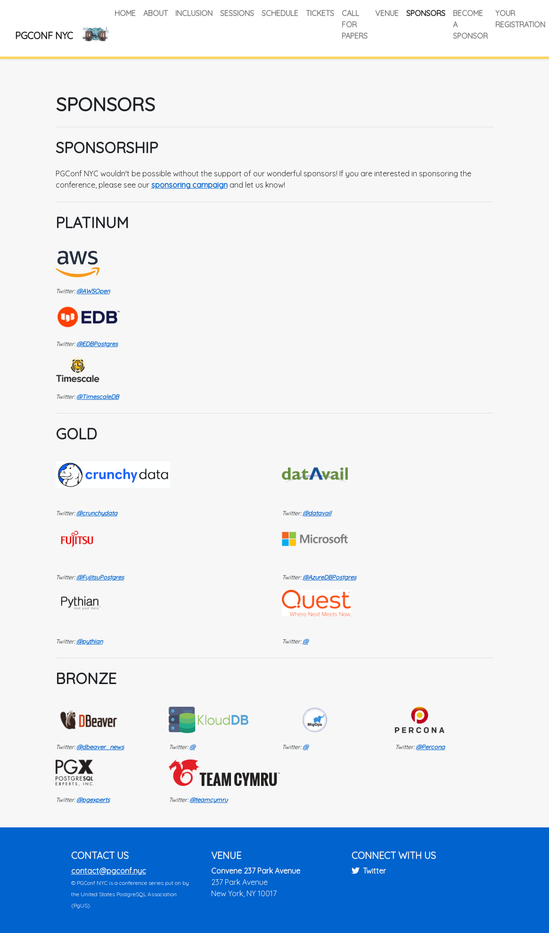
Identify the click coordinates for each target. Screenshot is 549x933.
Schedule (280, 13)
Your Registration (520, 18)
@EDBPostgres (97, 343)
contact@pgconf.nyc (108, 870)
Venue (387, 13)
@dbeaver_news (100, 747)
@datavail (317, 513)
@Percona (430, 747)
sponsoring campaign (189, 185)
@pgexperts (93, 799)
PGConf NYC (44, 35)
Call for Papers (355, 24)
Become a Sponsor (470, 24)
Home (125, 13)
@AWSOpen (93, 291)
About (155, 13)
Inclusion (194, 13)
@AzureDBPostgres (329, 577)
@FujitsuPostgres (100, 577)
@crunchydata (96, 513)
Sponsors (425, 13)
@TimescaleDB (97, 396)
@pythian (89, 641)
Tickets (320, 13)
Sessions (237, 13)
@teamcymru (208, 799)
